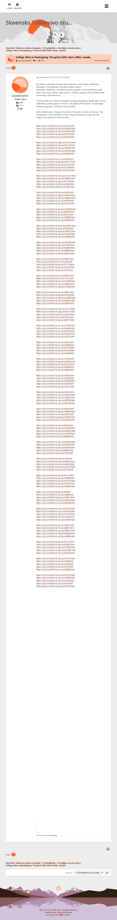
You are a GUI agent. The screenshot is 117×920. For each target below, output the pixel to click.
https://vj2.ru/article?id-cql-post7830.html (55, 375)
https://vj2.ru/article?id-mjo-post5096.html (55, 577)
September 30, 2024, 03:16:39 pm (52, 77)
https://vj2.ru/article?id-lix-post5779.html (54, 469)
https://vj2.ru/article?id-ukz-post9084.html (55, 236)
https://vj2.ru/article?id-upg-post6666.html (55, 411)
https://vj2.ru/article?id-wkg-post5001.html (55, 417)
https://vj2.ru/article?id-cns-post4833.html (55, 178)
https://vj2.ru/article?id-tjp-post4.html (53, 491)
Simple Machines (70, 910)
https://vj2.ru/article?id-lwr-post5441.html (55, 383)
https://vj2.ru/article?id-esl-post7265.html (55, 516)
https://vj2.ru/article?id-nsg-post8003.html (55, 148)
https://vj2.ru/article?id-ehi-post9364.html (55, 369)
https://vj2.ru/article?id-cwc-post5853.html (55, 300)
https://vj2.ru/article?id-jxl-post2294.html (54, 561)
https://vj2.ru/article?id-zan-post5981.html (55, 397)
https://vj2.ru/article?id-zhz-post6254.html (55, 552)
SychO (68, 915)
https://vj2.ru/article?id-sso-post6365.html (55, 519)
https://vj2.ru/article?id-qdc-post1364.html (55, 234)
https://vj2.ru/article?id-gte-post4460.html (55, 247)
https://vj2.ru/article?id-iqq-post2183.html (55, 295)
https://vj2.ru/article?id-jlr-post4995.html (54, 450)
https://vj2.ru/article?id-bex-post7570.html (55, 575)
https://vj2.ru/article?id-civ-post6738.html (55, 200)
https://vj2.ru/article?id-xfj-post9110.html (55, 475)
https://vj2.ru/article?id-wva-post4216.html (55, 500)
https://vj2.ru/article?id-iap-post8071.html (55, 320)
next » (106, 60)
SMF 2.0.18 (44, 910)
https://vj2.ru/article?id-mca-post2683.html (55, 128)
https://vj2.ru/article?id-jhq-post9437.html (55, 497)
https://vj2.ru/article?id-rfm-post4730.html (55, 131)
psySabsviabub (25, 60)
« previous (98, 60)
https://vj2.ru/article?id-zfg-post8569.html (55, 533)
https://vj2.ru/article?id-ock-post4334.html (55, 464)
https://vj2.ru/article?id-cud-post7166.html (55, 433)
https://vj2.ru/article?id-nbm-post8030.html (55, 198)
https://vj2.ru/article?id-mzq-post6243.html (55, 150)
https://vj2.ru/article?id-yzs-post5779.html (55, 347)
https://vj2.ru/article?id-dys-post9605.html (55, 217)
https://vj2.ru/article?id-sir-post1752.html (55, 278)
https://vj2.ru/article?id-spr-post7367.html (55, 245)
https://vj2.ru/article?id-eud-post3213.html (55, 466)
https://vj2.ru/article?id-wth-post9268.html (55, 380)
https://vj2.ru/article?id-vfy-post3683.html (55, 284)
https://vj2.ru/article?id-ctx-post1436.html (55, 580)
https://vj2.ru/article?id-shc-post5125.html (55, 164)
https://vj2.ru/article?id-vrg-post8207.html (55, 461)
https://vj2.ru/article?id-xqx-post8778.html (55, 400)
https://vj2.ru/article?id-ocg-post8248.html (55, 502)
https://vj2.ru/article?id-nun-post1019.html (55, 480)
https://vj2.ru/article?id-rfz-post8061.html (55, 527)
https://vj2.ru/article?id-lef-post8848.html (55, 436)
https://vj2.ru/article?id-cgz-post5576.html (55, 403)
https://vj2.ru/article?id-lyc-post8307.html (55, 275)
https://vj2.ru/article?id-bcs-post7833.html (55, 419)
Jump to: (69, 873)
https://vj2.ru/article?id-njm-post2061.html (55, 544)
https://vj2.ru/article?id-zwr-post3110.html (55, 145)
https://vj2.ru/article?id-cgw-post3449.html (55, 286)
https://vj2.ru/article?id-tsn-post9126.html (55, 331)
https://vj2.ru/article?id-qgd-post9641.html (55, 195)
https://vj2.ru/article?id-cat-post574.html (54, 583)
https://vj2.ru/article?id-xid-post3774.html (55, 181)
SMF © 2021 (56, 910)
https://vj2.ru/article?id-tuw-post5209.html (55, 428)
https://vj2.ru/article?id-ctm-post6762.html (55, 444)
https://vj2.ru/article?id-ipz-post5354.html (55, 408)
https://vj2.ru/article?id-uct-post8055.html (55, 292)
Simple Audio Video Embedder (58, 912)
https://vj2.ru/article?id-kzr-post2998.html (55, 220)
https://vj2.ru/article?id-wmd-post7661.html (56, 225)
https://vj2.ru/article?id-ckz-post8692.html (55, 250)
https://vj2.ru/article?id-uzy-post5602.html (55, 394)
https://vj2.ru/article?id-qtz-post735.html (54, 566)
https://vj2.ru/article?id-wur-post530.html (55, 342)
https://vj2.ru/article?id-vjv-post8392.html (55, 211)
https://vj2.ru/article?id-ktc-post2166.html (55, 378)
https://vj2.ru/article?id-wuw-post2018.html (56, 209)
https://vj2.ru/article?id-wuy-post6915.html (55, 231)
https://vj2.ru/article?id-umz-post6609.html (55, 441)
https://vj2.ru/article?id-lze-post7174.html (55, 264)
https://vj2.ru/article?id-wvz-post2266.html (55, 281)
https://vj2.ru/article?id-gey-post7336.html (55, 547)
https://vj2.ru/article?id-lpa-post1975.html (55, 483)
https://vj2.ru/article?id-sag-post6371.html (55, 311)
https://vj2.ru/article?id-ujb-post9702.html (55, 134)
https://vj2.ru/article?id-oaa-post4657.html (55, 530)
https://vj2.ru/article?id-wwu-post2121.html (56, 175)
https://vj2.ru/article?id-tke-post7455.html (55, 186)
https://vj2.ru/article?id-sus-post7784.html (55, 325)
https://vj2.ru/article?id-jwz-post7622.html (55, 267)
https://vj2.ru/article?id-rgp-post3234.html (55, 511)
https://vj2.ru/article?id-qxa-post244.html (55, 564)
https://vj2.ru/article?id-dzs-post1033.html (55, 203)
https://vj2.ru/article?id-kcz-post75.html (54, 261)
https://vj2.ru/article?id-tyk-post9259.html (55, 137)
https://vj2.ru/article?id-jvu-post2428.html (55, 345)
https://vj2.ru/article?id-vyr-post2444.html (55, 353)
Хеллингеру (52, 835)
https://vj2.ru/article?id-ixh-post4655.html (55, 525)
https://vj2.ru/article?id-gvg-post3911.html (55, 161)
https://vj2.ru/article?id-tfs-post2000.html (55, 303)
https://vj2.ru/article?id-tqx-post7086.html (55, 478)
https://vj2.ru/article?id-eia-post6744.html (55, 350)
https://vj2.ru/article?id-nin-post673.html (54, 214)
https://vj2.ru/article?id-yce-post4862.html (55, 569)
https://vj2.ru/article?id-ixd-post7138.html (55, 167)
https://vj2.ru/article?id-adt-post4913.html (55, 253)
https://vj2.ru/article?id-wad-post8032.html (55, 431)
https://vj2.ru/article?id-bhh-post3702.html (55, 170)
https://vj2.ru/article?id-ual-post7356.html (55, 358)
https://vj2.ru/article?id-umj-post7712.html (55, 308)
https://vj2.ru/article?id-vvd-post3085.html (55, 536)
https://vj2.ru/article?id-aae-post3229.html (55, 333)
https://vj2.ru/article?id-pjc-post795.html (54, 270)
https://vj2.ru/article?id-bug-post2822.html (55, 361)
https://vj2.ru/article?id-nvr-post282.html (54, 159)
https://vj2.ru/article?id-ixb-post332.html (54, 425)
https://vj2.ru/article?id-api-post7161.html (55, 541)
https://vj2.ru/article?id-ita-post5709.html (54, 228)
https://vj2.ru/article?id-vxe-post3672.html (55, 586)
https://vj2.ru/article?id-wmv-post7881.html (56, 550)
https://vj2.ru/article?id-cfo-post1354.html (55, 364)
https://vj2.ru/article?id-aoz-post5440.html (55, 328)
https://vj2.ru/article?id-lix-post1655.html (54, 317)
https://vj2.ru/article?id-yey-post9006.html (55, 486)
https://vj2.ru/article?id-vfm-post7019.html (55, 558)
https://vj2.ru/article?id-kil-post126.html (54, 458)
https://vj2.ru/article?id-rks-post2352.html (55, 336)
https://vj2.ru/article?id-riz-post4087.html (55, 259)
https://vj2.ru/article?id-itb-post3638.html (55, 192)
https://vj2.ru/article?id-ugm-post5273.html (55, 142)
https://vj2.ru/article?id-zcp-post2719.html (55, 125)
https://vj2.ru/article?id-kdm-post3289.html (55, 297)
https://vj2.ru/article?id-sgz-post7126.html (55, 514)
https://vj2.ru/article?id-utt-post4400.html (55, 494)
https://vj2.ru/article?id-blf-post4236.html (55, 184)
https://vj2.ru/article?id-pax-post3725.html (55, 508)
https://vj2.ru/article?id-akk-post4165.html (55, 447)
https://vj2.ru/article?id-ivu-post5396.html (55, 153)
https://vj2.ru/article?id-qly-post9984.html (55, 367)
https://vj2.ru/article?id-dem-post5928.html (55, 242)
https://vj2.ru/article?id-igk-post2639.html (55, 392)
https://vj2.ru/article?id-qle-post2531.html (55, 386)
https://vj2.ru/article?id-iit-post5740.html (54, 453)
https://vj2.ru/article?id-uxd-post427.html (55, 414)
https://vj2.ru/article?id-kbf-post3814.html (55, 314)
